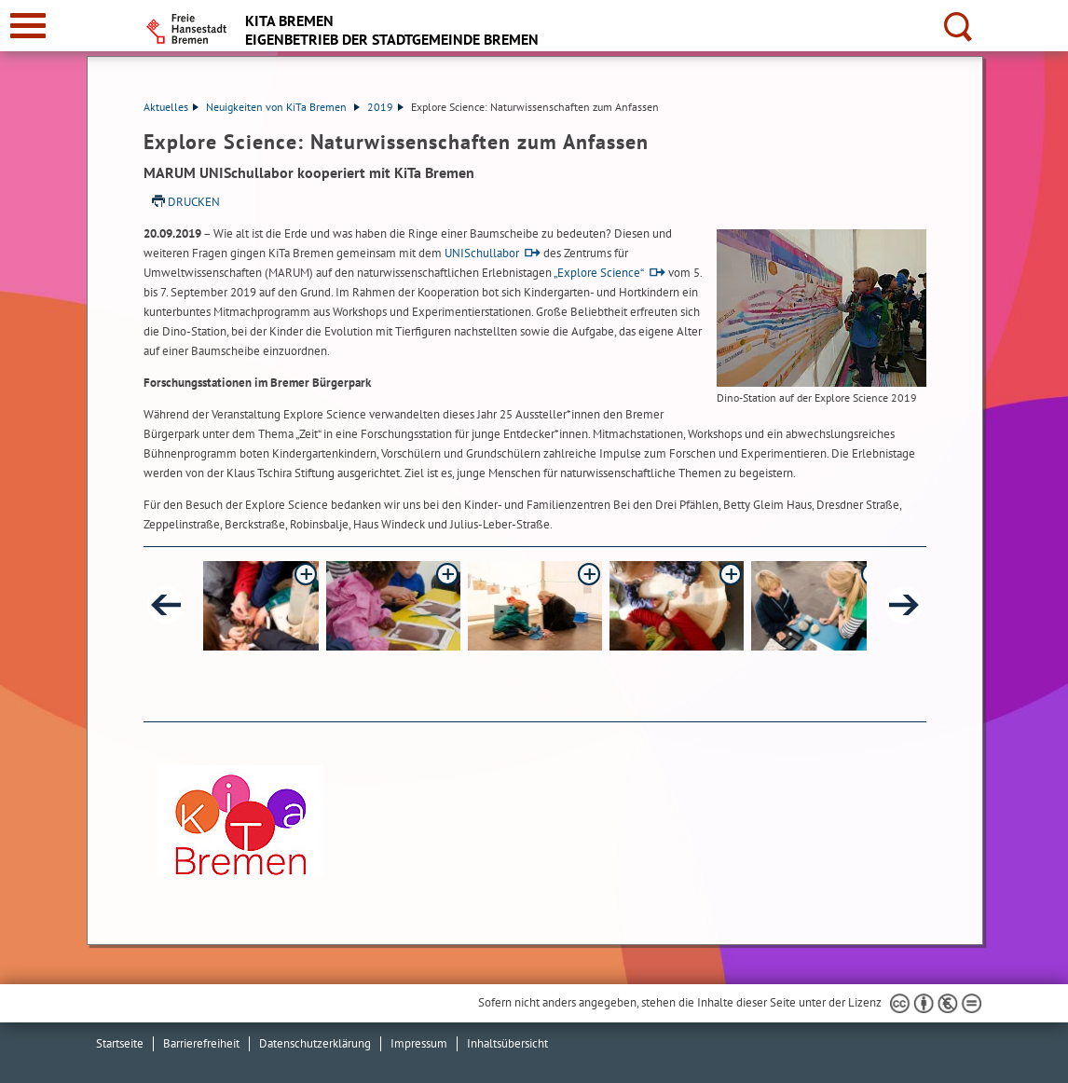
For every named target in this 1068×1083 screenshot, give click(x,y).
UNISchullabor (482, 253)
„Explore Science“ (599, 273)
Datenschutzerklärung (315, 1043)
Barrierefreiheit (201, 1043)
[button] (252, 606)
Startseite (120, 1043)
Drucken (194, 202)
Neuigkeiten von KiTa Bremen (283, 107)
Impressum (418, 1043)
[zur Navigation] (28, 25)
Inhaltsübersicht (507, 1043)
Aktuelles (171, 107)
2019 (385, 107)
